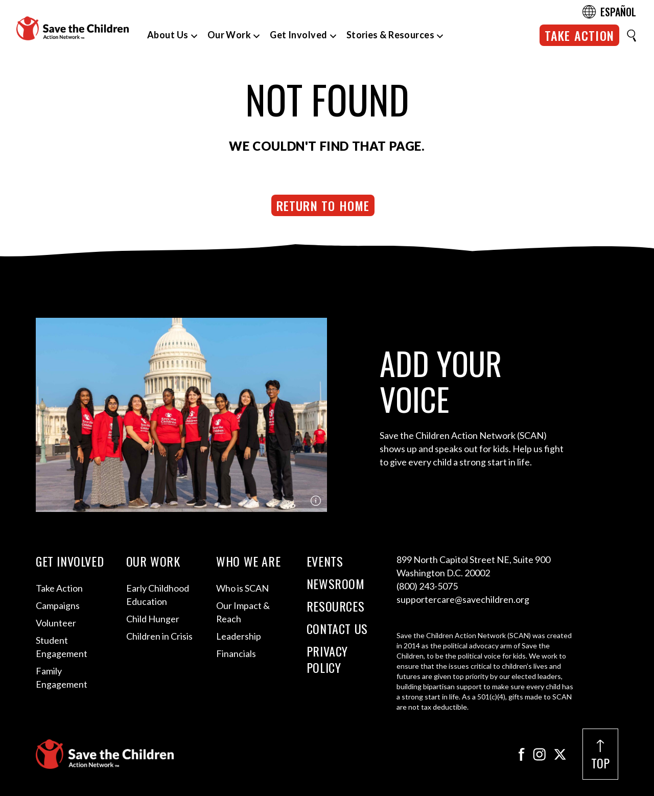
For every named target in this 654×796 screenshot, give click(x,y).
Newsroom (336, 583)
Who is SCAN (242, 588)
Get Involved (298, 34)
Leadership (238, 636)
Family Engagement (61, 677)
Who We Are (248, 561)
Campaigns (58, 605)
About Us (168, 34)
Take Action (579, 35)
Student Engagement (61, 647)
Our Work (229, 34)
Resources (335, 606)
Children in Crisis (159, 636)
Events (325, 561)
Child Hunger (152, 618)
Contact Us (337, 628)
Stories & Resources (390, 34)
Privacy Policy (327, 659)
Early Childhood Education (157, 594)
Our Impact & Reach (243, 612)
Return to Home (323, 205)
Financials (236, 653)
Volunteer (56, 622)
